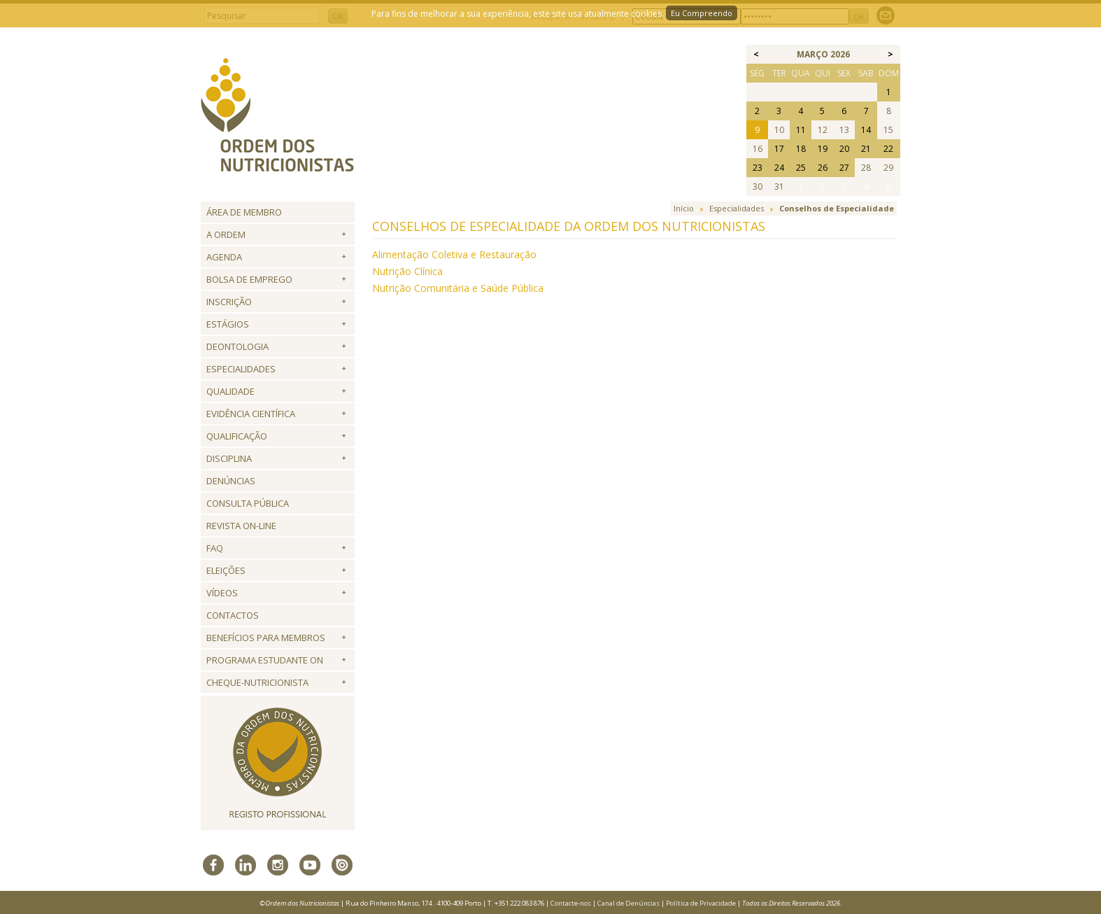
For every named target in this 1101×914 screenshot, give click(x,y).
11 (801, 130)
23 (757, 168)
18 (801, 149)
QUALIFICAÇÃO (236, 436)
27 (844, 168)
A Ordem (226, 234)
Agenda (224, 257)
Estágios (227, 324)
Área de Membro (244, 212)
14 (866, 130)
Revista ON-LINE (241, 525)
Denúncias (230, 480)
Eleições (226, 570)
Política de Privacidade (701, 903)
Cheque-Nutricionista (257, 682)
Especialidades (241, 369)
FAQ (214, 548)
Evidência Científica (250, 413)
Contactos (232, 615)
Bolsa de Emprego (249, 279)
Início (684, 208)
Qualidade (230, 391)
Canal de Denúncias (628, 903)
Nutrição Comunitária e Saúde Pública (458, 288)
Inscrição (229, 301)
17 (779, 149)
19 (822, 149)
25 (801, 168)
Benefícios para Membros (265, 637)
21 (866, 149)
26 (822, 168)
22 (888, 149)
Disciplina (229, 458)
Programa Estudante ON (264, 660)
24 (779, 168)
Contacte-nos (570, 903)
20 (844, 149)
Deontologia (237, 346)
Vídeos (222, 592)
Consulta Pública (247, 503)
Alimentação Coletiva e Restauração (454, 254)
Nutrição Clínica (407, 271)
